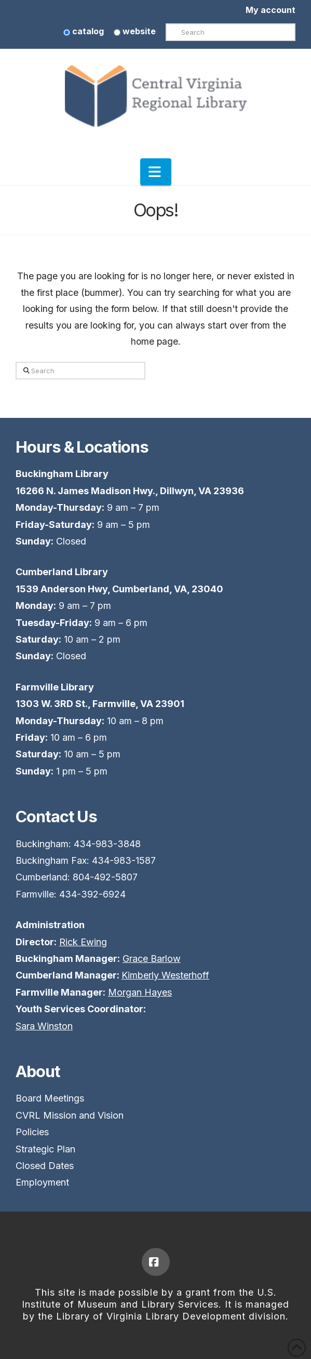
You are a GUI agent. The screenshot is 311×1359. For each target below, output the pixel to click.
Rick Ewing (83, 941)
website (135, 31)
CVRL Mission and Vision (70, 1115)
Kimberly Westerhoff (165, 975)
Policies (32, 1131)
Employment (42, 1182)
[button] (155, 171)
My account (270, 10)
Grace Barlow (152, 958)
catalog (83, 31)
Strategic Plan (45, 1149)
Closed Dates (45, 1165)
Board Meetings (50, 1098)
